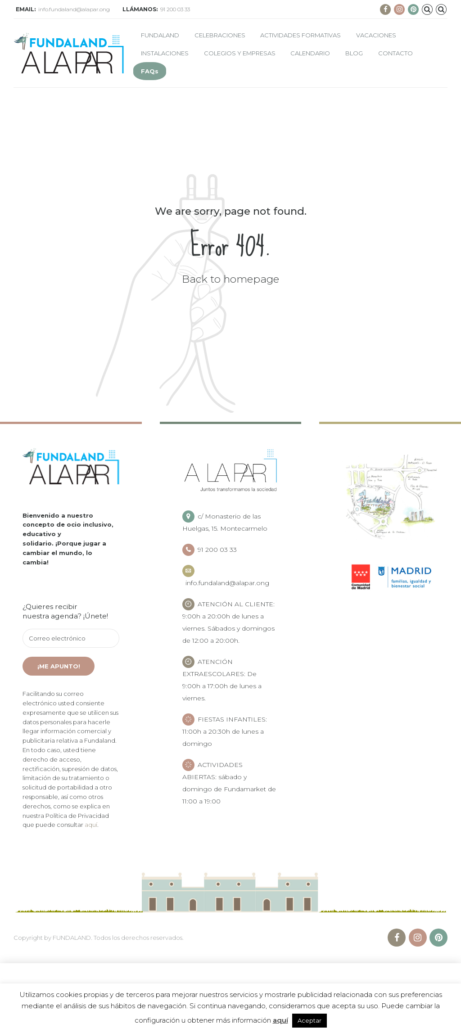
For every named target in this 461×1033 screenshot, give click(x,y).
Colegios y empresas (240, 53)
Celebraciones (219, 35)
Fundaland (160, 35)
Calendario (310, 53)
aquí (91, 824)
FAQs (149, 71)
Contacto (395, 53)
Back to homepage (230, 279)
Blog (354, 53)
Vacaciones (376, 35)
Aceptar (309, 1020)
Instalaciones (165, 53)
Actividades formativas (300, 35)
